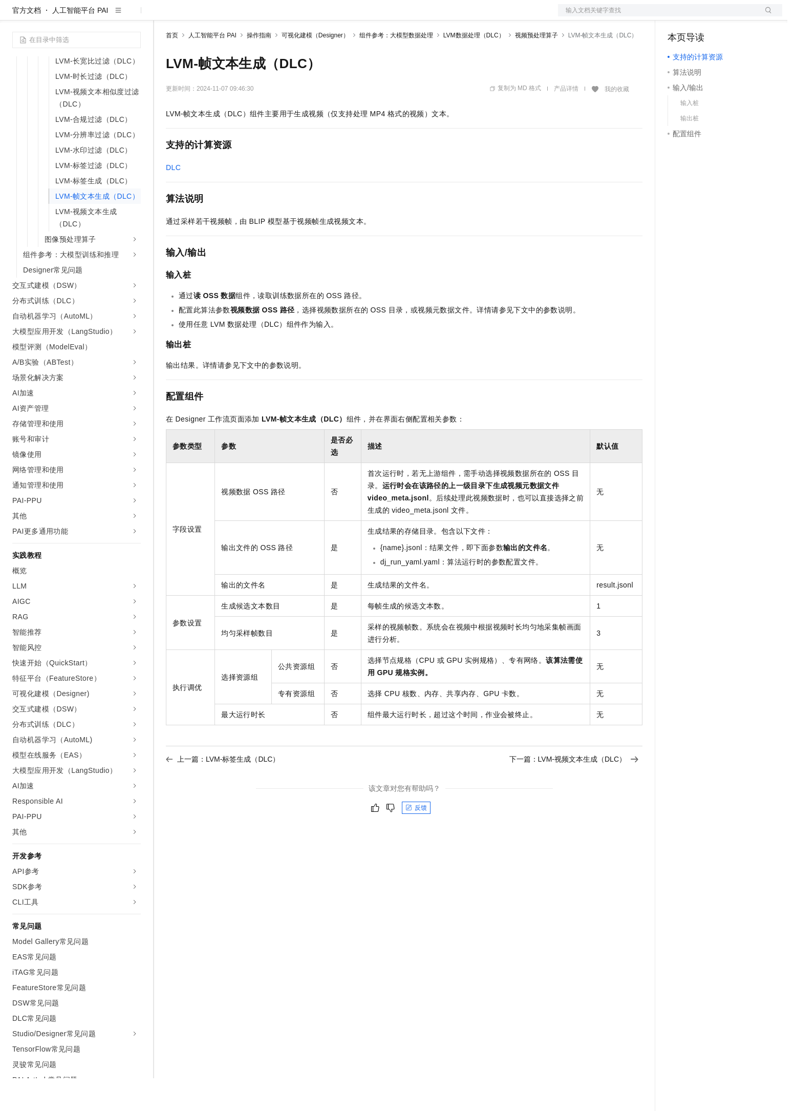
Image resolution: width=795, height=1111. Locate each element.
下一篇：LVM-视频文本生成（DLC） (573, 792)
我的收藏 (617, 121)
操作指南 (259, 68)
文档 (657, 16)
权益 (196, 16)
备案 (679, 16)
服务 (302, 16)
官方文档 (26, 43)
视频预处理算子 (536, 68)
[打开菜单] (16, 16)
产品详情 (566, 121)
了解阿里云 (337, 16)
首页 (172, 68)
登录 (765, 16)
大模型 (105, 16)
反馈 (416, 840)
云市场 (249, 16)
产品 (133, 16)
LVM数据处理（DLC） (474, 68)
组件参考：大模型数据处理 (396, 68)
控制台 (703, 16)
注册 (728, 16)
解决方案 (165, 16)
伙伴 (277, 16)
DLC (173, 200)
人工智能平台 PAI (80, 43)
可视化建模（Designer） (315, 68)
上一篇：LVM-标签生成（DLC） (223, 792)
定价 (221, 16)
